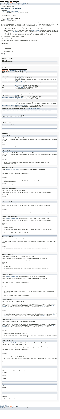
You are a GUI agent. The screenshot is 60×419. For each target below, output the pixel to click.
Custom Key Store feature (15, 38)
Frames (13, 3)
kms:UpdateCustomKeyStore (14, 42)
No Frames (18, 3)
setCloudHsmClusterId (19, 86)
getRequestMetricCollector (7, 114)
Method (12, 4)
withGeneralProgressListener (8, 115)
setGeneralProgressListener (20, 114)
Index (14, 2)
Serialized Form (5, 55)
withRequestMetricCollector (21, 115)
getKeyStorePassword (19, 79)
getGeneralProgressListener (24, 113)
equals (16, 73)
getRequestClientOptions (36, 113)
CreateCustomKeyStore (8, 47)
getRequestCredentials (46, 113)
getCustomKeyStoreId (19, 77)
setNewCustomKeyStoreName (20, 95)
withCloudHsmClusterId (19, 99)
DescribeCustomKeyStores (8, 50)
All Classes (25, 3)
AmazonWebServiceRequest (10, 19)
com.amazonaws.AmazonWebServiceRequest (10, 11)
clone (3, 113)
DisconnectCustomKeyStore (40, 25)
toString (16, 97)
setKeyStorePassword (19, 91)
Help (17, 2)
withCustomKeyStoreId (19, 102)
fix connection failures (13, 32)
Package (6, 2)
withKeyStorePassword (19, 104)
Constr (9, 4)
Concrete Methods (22, 71)
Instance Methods (13, 71)
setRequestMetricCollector (42, 114)
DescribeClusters (42, 312)
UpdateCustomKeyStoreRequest (8, 63)
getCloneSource (15, 113)
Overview (2, 2)
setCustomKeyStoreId (19, 89)
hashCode (16, 85)
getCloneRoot (8, 113)
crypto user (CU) (35, 31)
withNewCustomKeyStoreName (20, 108)
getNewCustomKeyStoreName (20, 83)
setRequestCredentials (31, 114)
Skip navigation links (3, 413)
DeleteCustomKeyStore (8, 49)
